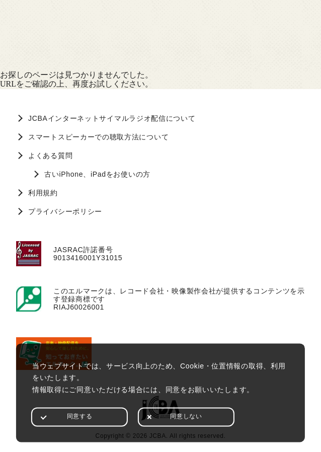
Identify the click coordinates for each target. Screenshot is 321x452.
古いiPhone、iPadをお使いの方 (97, 174)
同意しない (186, 416)
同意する (79, 416)
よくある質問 (50, 156)
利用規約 (43, 193)
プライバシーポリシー (65, 211)
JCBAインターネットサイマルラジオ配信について (112, 118)
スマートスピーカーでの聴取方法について (98, 137)
